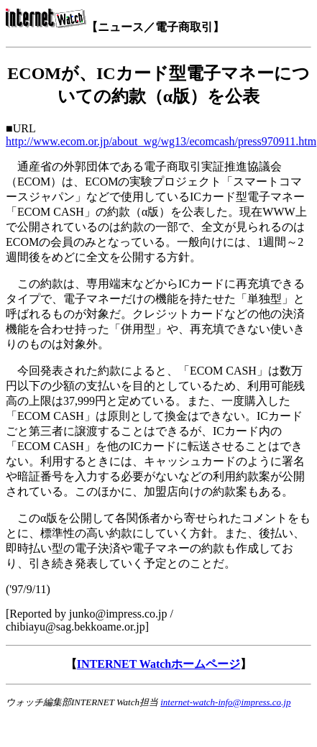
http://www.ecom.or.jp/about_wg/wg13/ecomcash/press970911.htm (161, 141)
